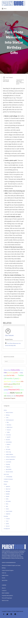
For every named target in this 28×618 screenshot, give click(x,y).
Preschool (9, 429)
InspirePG (8, 437)
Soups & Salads (9, 511)
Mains (7, 504)
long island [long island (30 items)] (13, 381)
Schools (3, 577)
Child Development (10, 420)
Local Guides (8, 461)
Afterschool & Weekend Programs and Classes (11, 565)
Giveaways (6, 481)
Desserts (7, 496)
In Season (8, 518)
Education (8, 439)
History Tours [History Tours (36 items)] (7, 370)
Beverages (8, 491)
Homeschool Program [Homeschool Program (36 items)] (9, 398)
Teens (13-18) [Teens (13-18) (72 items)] (17, 387)
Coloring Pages (9, 476)
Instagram (11, 614)
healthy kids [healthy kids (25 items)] (10, 384)
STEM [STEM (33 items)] (5, 372)
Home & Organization (10, 459)
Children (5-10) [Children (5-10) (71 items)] (11, 396)
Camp (7, 417)
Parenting (8, 464)
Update (7, 523)
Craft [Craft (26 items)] (19, 372)
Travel (8, 447)
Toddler (8, 432)
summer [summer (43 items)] (6, 390)
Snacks (7, 508)
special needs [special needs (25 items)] (9, 372)
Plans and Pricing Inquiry (7, 598)
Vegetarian (8, 513)
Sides (7, 506)
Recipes (5, 484)
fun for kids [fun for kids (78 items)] (10, 375)
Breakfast (8, 494)
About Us (4, 588)
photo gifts (20, 83)
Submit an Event (5, 600)
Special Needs (8, 469)
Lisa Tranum (9, 77)
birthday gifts (19, 82)
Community (8, 434)
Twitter (7, 614)
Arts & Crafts (6, 474)
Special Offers (4, 580)
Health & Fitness (5, 575)
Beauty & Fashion (9, 412)
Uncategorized (7, 528)
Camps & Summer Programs (7, 570)
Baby (8, 422)
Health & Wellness (9, 454)
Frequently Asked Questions (7, 595)
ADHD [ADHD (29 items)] (8, 393)
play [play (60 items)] (16, 372)
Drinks (7, 499)
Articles (5, 410)
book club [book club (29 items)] (18, 381)
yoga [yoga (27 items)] (14, 372)
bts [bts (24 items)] (6, 375)
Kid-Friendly (8, 501)
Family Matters (9, 442)
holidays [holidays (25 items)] (22, 370)
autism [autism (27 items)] (11, 387)
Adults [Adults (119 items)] (12, 393)
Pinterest (15, 614)
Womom (7, 526)
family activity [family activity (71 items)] (15, 370)
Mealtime (8, 444)
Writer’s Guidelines (5, 593)
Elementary (9, 424)
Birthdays (6, 81)
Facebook (4, 614)
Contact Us (4, 590)
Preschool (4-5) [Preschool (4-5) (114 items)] (14, 390)
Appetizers (8, 486)
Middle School (9, 427)
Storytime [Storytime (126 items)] (19, 396)
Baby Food (8, 489)
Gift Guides (8, 449)
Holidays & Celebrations (11, 457)
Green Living (8, 452)
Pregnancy (8, 466)
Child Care (4, 573)
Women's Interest (9, 471)
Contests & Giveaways (8, 479)
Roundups (6, 516)
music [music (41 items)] (16, 375)
